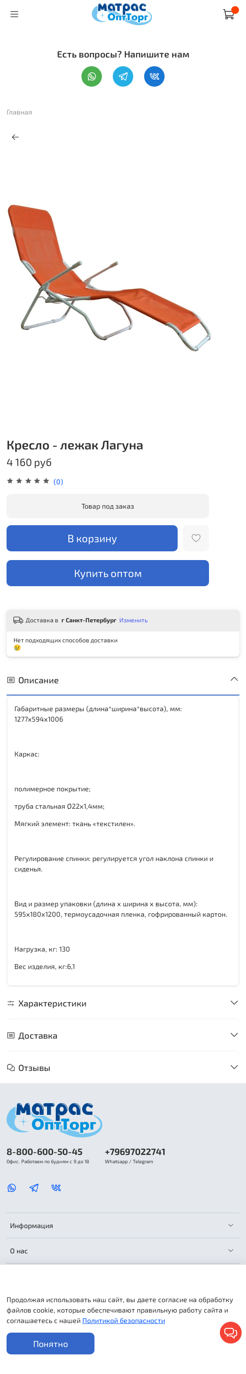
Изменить (133, 620)
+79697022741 (135, 1151)
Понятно (50, 1343)
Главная (19, 112)
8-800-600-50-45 (44, 1151)
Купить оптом (108, 573)
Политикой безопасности (123, 1320)
